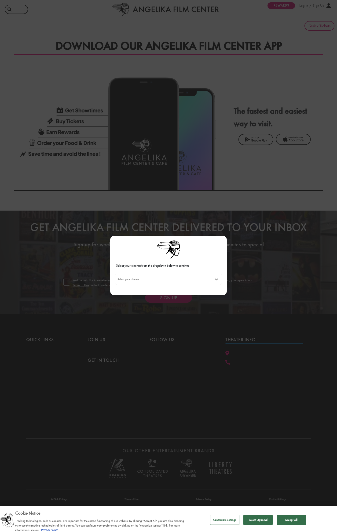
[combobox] (117, 279)
